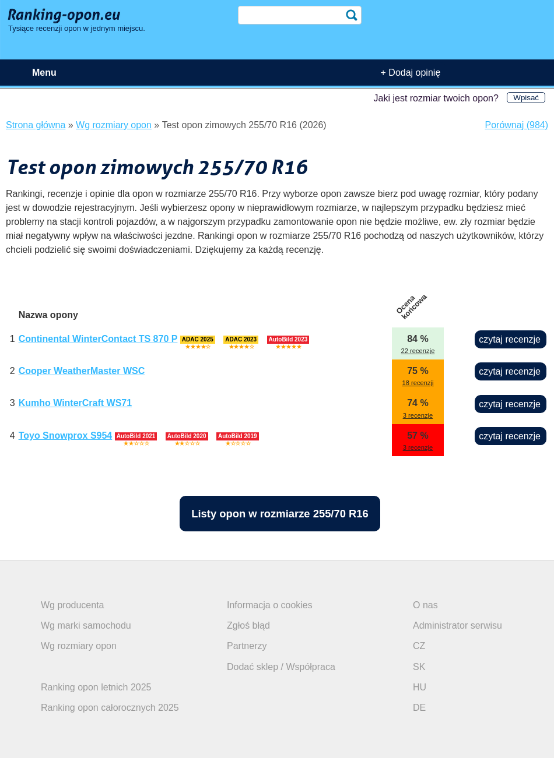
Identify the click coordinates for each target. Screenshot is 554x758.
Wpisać (526, 97)
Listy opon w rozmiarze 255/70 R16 (280, 513)
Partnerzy (247, 646)
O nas (425, 605)
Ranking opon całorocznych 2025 (110, 708)
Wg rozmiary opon (79, 646)
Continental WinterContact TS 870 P (98, 339)
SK (419, 667)
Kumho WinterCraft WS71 (75, 403)
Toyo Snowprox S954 (66, 435)
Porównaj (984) (517, 125)
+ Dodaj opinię (411, 72)
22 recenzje (418, 350)
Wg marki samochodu (86, 625)
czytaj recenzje (510, 339)
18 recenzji (417, 382)
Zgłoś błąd (248, 625)
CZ (419, 646)
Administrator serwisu (457, 625)
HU (419, 687)
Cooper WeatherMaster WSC (82, 371)
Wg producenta (72, 605)
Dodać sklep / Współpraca (281, 667)
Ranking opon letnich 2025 (96, 687)
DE (419, 708)
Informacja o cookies (270, 605)
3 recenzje (418, 415)
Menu (44, 72)
